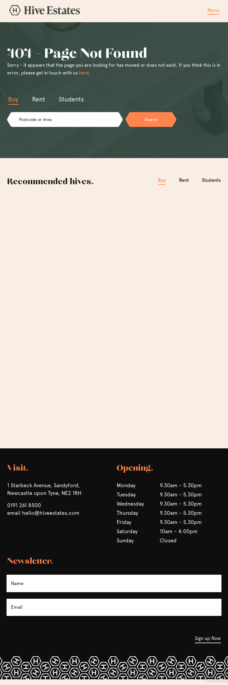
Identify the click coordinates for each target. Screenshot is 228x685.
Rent (184, 180)
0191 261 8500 (24, 511)
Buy (162, 180)
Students (211, 180)
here (84, 73)
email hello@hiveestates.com (43, 518)
